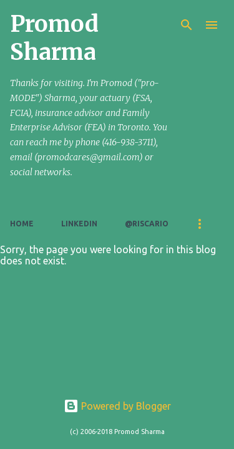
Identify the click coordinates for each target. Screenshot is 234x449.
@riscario (146, 224)
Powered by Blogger (117, 406)
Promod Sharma (54, 38)
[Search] (186, 25)
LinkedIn (79, 224)
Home (22, 224)
